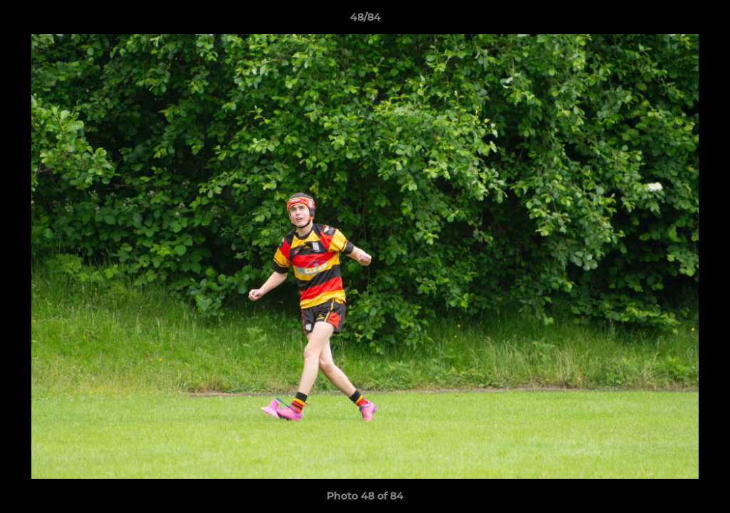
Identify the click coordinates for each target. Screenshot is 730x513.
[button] (704, 20)
